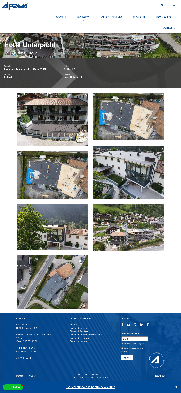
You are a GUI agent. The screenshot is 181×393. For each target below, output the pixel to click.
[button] (13, 387)
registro (127, 357)
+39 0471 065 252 (27, 348)
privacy (124, 351)
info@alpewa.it (23, 358)
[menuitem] (59, 16)
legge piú (141, 344)
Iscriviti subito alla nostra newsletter (90, 387)
